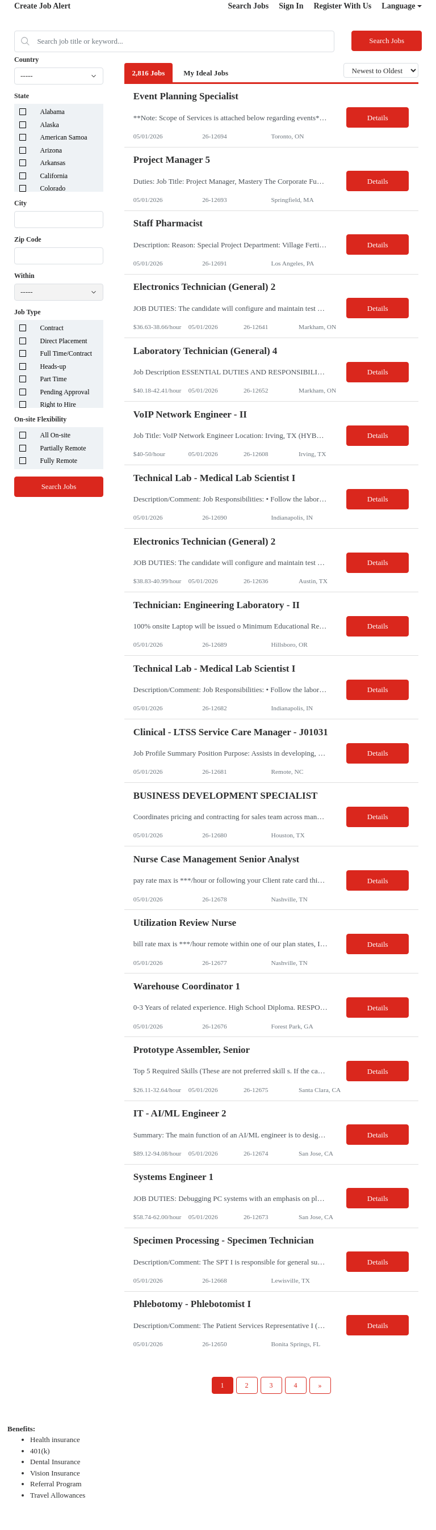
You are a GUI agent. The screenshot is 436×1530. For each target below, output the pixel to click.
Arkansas (53, 163)
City (20, 203)
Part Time (53, 379)
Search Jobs (248, 6)
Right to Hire (58, 404)
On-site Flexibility (40, 419)
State (21, 96)
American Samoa (63, 137)
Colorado (53, 188)
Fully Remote (59, 461)
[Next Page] (320, 1385)
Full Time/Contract (66, 353)
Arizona (51, 150)
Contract (52, 328)
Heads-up (53, 366)
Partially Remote (63, 448)
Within (24, 276)
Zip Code (27, 239)
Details (377, 117)
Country (26, 60)
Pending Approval (65, 392)
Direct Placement (63, 341)
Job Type (27, 312)
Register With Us (342, 6)
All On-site (55, 435)
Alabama (52, 112)
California (54, 176)
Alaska (49, 125)
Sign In (291, 6)
